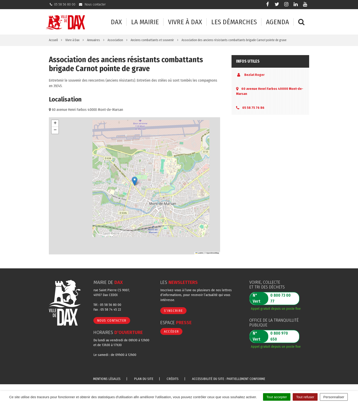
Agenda (277, 22)
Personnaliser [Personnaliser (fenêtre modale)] (333, 397)
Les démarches (234, 22)
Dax (116, 22)
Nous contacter (111, 320)
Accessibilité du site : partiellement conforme (228, 379)
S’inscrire (173, 311)
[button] (134, 181)
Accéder (171, 331)
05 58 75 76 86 (253, 108)
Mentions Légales (107, 379)
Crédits (173, 379)
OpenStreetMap (212, 253)
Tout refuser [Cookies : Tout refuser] (305, 397)
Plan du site (143, 379)
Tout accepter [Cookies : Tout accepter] (276, 397)
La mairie (145, 22)
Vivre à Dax (185, 22)
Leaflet (199, 253)
